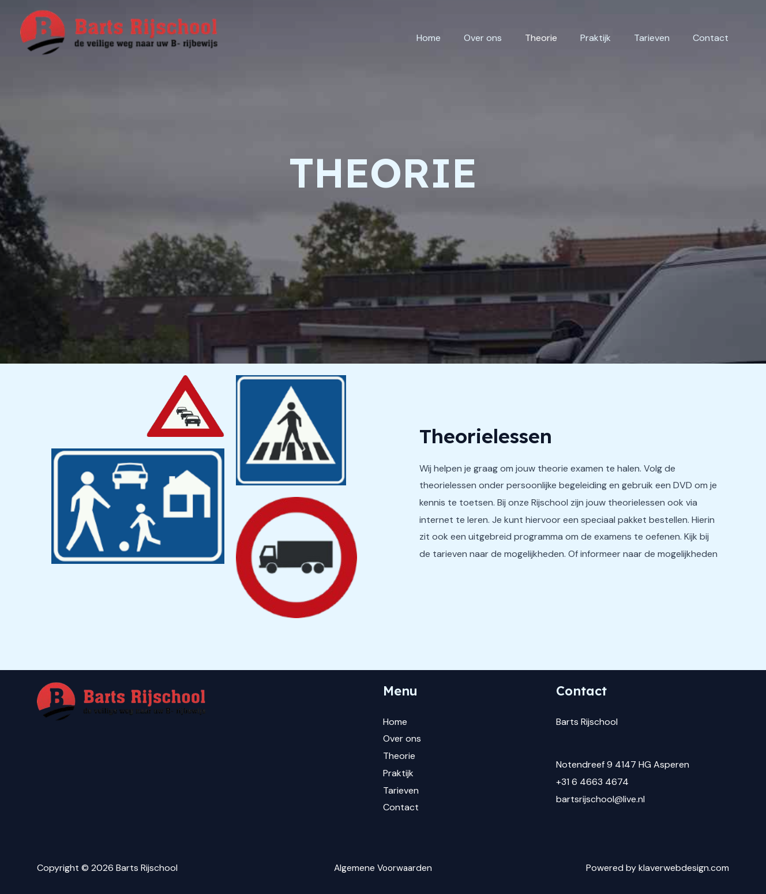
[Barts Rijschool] (121, 37)
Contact (713, 38)
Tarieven (659, 38)
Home (454, 38)
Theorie (557, 38)
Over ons (504, 38)
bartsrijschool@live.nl (600, 799)
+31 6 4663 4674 (592, 782)
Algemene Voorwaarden (383, 868)
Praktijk (607, 38)
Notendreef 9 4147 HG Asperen (622, 764)
